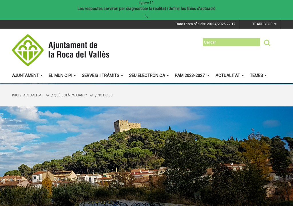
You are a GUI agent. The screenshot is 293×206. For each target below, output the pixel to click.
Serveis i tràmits (102, 75)
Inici (15, 95)
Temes (258, 75)
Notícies (105, 95)
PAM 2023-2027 (192, 75)
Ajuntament (27, 75)
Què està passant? (70, 95)
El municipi (62, 75)
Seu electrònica (149, 75)
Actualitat (229, 75)
